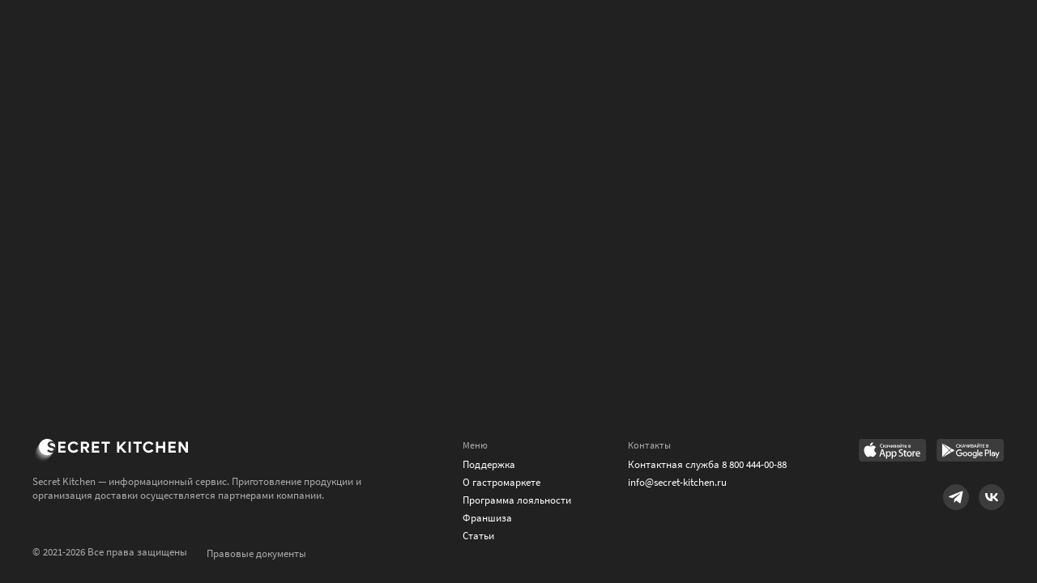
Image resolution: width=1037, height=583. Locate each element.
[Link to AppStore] (893, 452)
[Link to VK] (992, 497)
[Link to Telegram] (956, 497)
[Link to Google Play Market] (971, 452)
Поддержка (489, 464)
